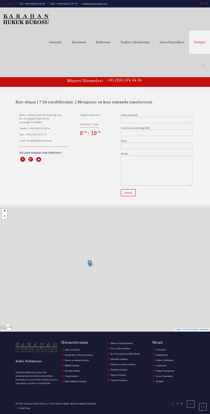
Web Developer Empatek (83, 403)
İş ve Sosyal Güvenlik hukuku (125, 353)
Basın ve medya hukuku (77, 360)
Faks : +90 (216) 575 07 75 (64, 3)
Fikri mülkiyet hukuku (75, 381)
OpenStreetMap (191, 329)
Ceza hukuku (71, 376)
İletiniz (156, 169)
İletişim (160, 381)
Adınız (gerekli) (156, 118)
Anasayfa (161, 349)
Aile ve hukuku (72, 349)
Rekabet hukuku (119, 369)
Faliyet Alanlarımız (165, 370)
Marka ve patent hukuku (123, 364)
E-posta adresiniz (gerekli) (156, 131)
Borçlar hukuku (72, 370)
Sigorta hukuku (118, 374)
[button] (90, 263)
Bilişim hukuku (72, 365)
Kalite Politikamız (165, 360)
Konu (156, 144)
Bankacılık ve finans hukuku (79, 354)
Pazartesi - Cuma (89, 124)
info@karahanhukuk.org (95, 3)
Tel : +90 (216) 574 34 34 (32, 3)
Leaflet (178, 329)
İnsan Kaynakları (164, 376)
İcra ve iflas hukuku (120, 348)
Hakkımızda (162, 354)
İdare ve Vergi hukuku (122, 343)
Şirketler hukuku (119, 359)
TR (200, 3)
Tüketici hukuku (119, 380)
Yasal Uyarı (24, 408)
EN (206, 3)
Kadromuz (161, 365)
